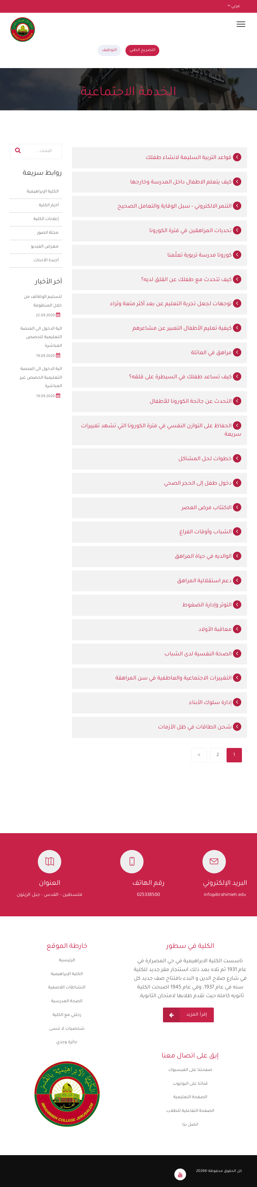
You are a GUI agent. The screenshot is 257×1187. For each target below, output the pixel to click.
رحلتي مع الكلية (67, 1015)
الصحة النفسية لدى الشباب (202, 654)
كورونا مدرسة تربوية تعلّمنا (204, 256)
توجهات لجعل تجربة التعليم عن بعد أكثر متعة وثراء (175, 304)
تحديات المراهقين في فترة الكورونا (195, 231)
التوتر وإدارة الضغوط (211, 605)
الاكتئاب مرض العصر (211, 508)
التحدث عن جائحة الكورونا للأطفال (195, 402)
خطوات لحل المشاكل (209, 459)
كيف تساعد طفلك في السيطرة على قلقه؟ (185, 377)
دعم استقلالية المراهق (209, 581)
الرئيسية (150, 114)
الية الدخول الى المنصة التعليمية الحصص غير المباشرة (41, 378)
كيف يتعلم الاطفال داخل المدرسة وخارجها (185, 182)
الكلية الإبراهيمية (67, 974)
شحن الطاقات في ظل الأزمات (199, 727)
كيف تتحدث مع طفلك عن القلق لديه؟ (191, 280)
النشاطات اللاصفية (66, 987)
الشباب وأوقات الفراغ (210, 532)
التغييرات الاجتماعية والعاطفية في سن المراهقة (178, 679)
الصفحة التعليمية (190, 1097)
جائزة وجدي (66, 1042)
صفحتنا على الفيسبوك (190, 1070)
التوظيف (109, 50)
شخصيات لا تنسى (67, 1029)
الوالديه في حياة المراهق (208, 557)
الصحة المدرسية (66, 1001)
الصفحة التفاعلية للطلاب (190, 1111)
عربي (233, 6)
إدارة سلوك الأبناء (215, 703)
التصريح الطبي (142, 50)
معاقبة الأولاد (219, 630)
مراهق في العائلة (216, 353)
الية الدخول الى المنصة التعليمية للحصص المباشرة (41, 337)
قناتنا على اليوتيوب (190, 1084)
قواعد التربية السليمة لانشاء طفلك (193, 158)
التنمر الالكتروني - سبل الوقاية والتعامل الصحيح (179, 207)
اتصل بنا (190, 1125)
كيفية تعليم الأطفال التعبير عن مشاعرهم (187, 329)
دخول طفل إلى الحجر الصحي (202, 484)
